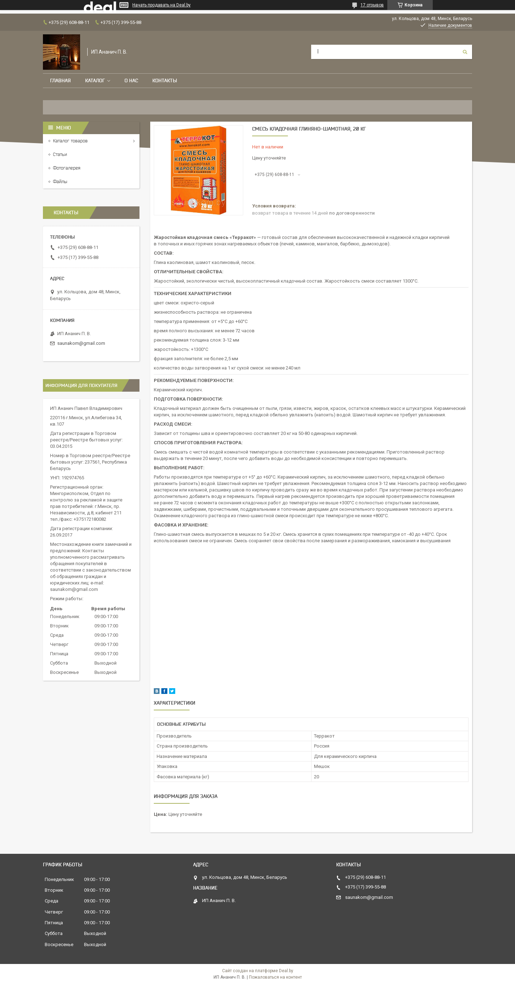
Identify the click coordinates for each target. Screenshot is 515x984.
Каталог (95, 80)
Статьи (60, 154)
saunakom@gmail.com (81, 343)
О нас (131, 80)
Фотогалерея (66, 168)
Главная (60, 80)
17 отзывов (372, 5)
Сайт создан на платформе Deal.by (257, 970)
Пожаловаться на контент (275, 977)
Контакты (164, 80)
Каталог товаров (70, 140)
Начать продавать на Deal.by (161, 5)
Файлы (60, 181)
